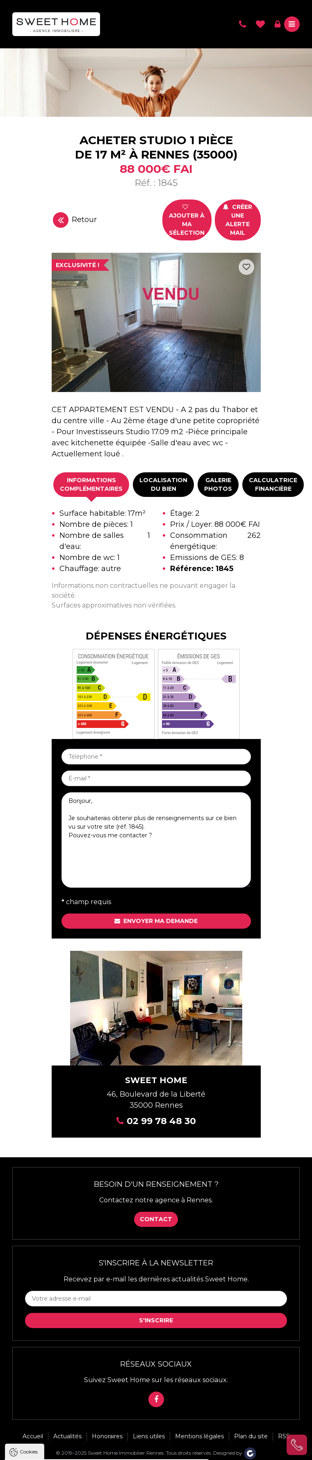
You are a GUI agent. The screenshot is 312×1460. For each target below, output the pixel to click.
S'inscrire (156, 1320)
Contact (156, 1219)
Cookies (29, 1361)
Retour (75, 220)
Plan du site (251, 1436)
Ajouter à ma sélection (187, 220)
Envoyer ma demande (156, 921)
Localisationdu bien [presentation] (163, 484)
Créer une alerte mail (237, 219)
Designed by (235, 1453)
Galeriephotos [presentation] (218, 484)
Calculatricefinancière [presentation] (273, 484)
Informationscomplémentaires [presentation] (91, 484)
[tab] (91, 484)
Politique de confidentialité (48, 1435)
